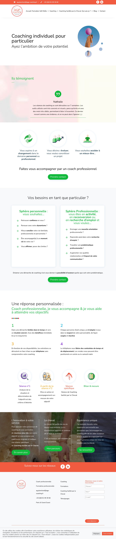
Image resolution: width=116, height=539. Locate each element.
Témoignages (65, 499)
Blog (95, 11)
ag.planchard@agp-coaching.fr (26, 2)
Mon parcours (53, 448)
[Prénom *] (94, 486)
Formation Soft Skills (39, 11)
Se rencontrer (85, 449)
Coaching (53, 11)
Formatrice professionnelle (45, 486)
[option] (58, 104)
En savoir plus (21, 452)
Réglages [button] (96, 534)
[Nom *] (94, 491)
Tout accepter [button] (107, 534)
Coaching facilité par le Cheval (70, 11)
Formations (64, 486)
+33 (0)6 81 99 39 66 (50, 2)
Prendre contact (58, 176)
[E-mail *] (94, 497)
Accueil (28, 11)
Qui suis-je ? (86, 11)
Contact (102, 11)
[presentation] (94, 509)
